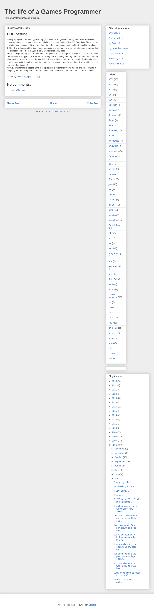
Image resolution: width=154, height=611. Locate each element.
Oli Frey (112, 233)
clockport (113, 105)
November (119, 453)
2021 (114, 389)
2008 (114, 436)
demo (111, 125)
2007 (114, 440)
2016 (114, 411)
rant (110, 261)
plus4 (111, 248)
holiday (112, 169)
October (118, 457)
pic (110, 243)
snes (111, 312)
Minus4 (112, 199)
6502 (111, 79)
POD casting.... (121, 491)
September (120, 461)
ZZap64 (112, 358)
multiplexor (114, 220)
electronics (114, 141)
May (116, 474)
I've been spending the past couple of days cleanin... (125, 556)
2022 (114, 385)
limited (112, 194)
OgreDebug (114, 225)
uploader (113, 338)
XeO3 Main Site (116, 63)
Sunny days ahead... (124, 482)
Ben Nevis (119, 495)
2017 (114, 406)
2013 (114, 419)
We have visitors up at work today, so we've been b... (125, 566)
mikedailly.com (116, 58)
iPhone (112, 179)
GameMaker (115, 156)
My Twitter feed (116, 43)
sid (110, 302)
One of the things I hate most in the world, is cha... (125, 518)
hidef (111, 164)
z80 (110, 348)
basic (111, 89)
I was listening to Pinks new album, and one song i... (125, 528)
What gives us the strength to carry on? (127, 574)
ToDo (111, 322)
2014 (114, 415)
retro (111, 274)
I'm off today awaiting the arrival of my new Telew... (126, 509)
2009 (114, 432)
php (110, 238)
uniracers (113, 328)
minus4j (112, 205)
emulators (113, 146)
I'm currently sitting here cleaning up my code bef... (125, 547)
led (110, 189)
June (117, 470)
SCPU (112, 289)
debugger (113, 115)
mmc (111, 210)
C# (110, 94)
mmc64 (112, 215)
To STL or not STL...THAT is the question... (126, 500)
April (116, 478)
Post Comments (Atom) (59, 111)
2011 (114, 423)
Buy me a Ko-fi (116, 38)
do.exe (112, 135)
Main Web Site (116, 53)
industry (112, 174)
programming (115, 253)
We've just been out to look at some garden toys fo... (125, 537)
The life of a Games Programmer (53, 11)
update (112, 333)
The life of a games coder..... (123, 581)
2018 (114, 402)
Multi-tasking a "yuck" (124, 486)
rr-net (111, 284)
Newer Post (13, 103)
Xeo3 (111, 343)
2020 (114, 394)
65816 (112, 84)
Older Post (93, 103)
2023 (114, 381)
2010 (114, 428)
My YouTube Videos (118, 48)
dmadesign (114, 130)
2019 (114, 398)
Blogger (92, 605)
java (111, 184)
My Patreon (114, 33)
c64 (110, 100)
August (118, 465)
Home (53, 103)
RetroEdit (113, 279)
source (112, 317)
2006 (114, 445)
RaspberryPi (115, 266)
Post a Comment (18, 90)
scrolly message (113, 295)
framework (114, 151)
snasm (112, 307)
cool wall (113, 110)
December (119, 448)
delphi (111, 120)
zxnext (112, 353)
